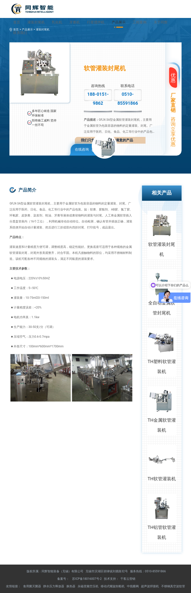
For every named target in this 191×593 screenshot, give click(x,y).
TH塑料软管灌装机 (161, 366)
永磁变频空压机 (88, 586)
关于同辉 (161, 22)
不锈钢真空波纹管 (173, 586)
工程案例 (139, 22)
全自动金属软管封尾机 (161, 307)
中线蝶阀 (133, 586)
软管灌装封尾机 (161, 249)
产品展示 (119, 22)
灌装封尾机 (36, 22)
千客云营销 (127, 579)
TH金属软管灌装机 (161, 425)
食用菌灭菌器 (32, 586)
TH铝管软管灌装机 (161, 532)
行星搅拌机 (95, 22)
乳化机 (57, 22)
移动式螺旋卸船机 (113, 586)
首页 (16, 22)
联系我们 (20, 33)
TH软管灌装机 (161, 478)
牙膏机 (74, 22)
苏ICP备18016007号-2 (87, 579)
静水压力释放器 (53, 586)
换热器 (70, 586)
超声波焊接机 (150, 586)
